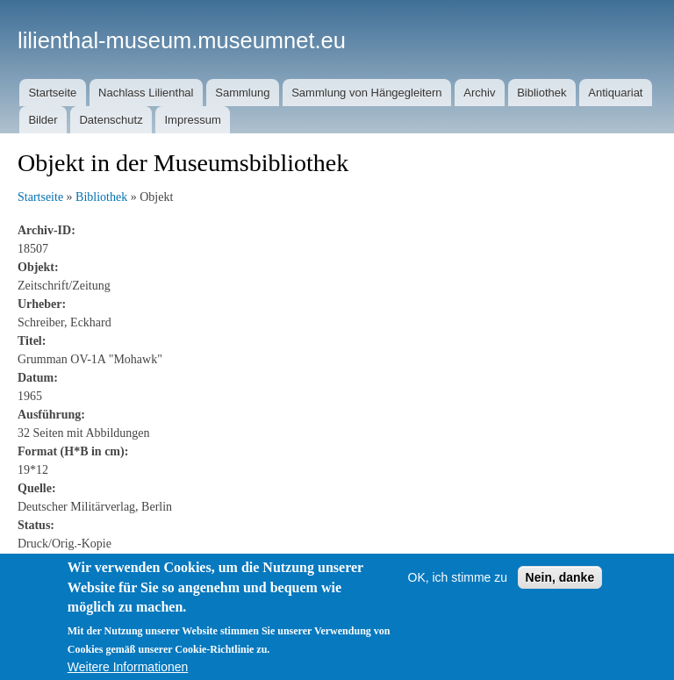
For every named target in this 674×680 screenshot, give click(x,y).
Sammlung (242, 92)
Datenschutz (110, 119)
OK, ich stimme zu (458, 605)
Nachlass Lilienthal (145, 92)
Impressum (192, 119)
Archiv (479, 92)
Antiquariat (615, 92)
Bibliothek (541, 92)
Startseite (52, 92)
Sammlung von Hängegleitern (366, 92)
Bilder (42, 119)
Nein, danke (560, 605)
